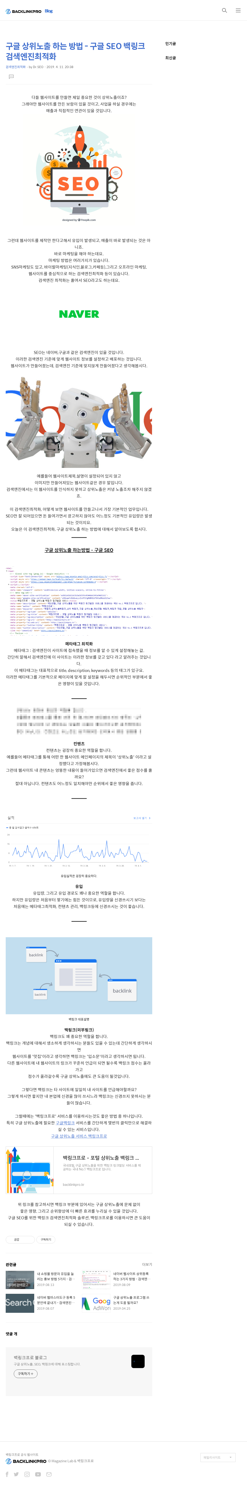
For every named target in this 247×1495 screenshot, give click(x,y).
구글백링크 (65, 1123)
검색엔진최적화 (16, 66)
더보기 (147, 1264)
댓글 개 (11, 1334)
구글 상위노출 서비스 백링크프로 (79, 1136)
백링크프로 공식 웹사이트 (22, 1454)
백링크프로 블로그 (30, 1357)
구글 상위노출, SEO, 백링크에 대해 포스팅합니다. (47, 1363)
